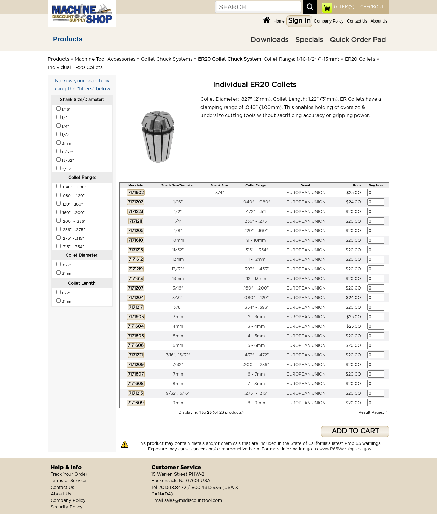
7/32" (178, 365)
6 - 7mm (256, 374)
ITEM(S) (344, 7)
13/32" (178, 269)
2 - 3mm (256, 317)
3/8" (177, 307)
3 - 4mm (256, 326)
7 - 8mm (256, 384)
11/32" (178, 250)
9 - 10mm (256, 240)
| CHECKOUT (370, 7)
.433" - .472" (256, 355)
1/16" (178, 202)
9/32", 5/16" (178, 393)
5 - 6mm (256, 345)
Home (279, 21)
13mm (178, 279)
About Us (379, 21)
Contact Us (357, 21)
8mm (178, 384)
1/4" (178, 221)
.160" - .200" (256, 288)
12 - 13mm (256, 279)
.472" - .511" (256, 212)
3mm (178, 317)
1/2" (178, 212)
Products (68, 39)
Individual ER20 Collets (75, 67)
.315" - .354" (256, 250)
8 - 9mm (256, 403)
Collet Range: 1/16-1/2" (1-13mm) (268, 59)
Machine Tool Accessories (105, 59)
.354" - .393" (256, 307)
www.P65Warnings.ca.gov (345, 449)
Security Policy (67, 507)
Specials (309, 40)
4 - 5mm (256, 336)
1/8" (178, 231)
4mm (178, 326)
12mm (178, 259)
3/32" (177, 298)
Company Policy (329, 21)
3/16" (178, 288)
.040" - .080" (256, 202)
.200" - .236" (256, 365)
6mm (178, 345)
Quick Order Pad (358, 40)
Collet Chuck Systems (167, 59)
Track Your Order (69, 474)
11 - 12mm (256, 259)
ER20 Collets (360, 59)
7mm (178, 374)
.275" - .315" (256, 393)
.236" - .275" (256, 221)
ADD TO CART (355, 431)
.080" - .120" (256, 298)
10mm (178, 240)
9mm (178, 403)
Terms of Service (68, 481)
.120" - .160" (256, 231)
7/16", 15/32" (178, 355)
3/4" (219, 193)
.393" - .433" (256, 269)
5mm (178, 336)
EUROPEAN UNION (305, 193)
